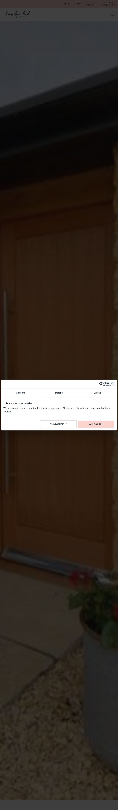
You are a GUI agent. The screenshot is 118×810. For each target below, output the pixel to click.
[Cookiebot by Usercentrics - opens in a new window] (101, 384)
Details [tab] (59, 392)
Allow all (96, 424)
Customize (58, 424)
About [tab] (97, 392)
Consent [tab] (20, 392)
